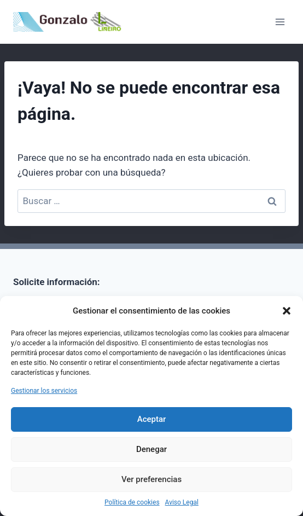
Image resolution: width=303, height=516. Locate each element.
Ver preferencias (151, 479)
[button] (286, 310)
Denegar (151, 449)
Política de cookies (132, 502)
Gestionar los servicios (44, 391)
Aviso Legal (182, 502)
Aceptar (151, 419)
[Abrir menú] (280, 21)
